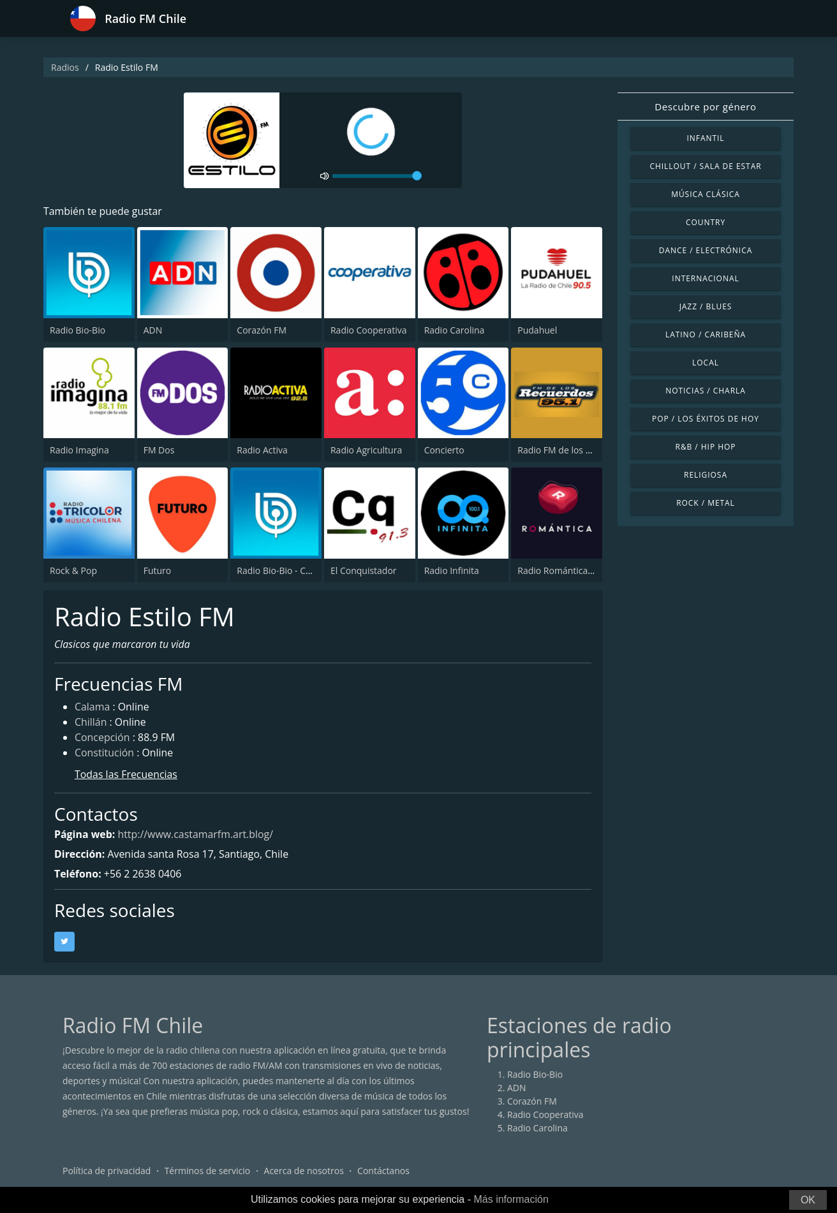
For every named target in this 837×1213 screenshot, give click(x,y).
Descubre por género (705, 106)
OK (808, 1200)
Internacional (705, 278)
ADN (153, 330)
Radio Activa (262, 450)
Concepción (102, 738)
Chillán (91, 723)
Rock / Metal (705, 502)
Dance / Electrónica (705, 250)
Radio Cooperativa (368, 330)
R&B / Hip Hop (706, 446)
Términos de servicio (208, 1171)
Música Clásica (705, 194)
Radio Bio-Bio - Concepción (292, 570)
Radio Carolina (454, 330)
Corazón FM (261, 330)
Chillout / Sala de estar (705, 166)
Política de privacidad (107, 1171)
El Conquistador (363, 570)
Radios (65, 67)
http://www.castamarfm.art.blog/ (196, 835)
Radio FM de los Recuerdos (573, 450)
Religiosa (705, 474)
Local (705, 362)
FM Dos (159, 450)
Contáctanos (383, 1171)
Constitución (105, 754)
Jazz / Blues (705, 306)
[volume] (377, 176)
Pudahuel (537, 330)
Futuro (158, 570)
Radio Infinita (451, 570)
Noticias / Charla (705, 390)
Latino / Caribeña (705, 334)
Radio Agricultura (366, 450)
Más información (510, 1199)
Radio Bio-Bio (77, 330)
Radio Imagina (79, 450)
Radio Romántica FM (559, 570)
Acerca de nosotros (304, 1171)
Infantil (705, 138)
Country (705, 222)
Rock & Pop (73, 570)
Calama (92, 708)
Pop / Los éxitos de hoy (705, 418)
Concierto (444, 450)
